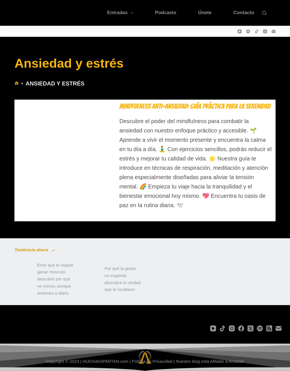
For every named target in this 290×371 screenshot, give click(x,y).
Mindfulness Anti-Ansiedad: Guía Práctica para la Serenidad (194, 106)
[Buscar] (264, 13)
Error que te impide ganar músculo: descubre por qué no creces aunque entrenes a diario (55, 279)
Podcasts (165, 12)
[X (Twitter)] (250, 328)
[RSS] (269, 328)
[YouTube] (240, 31)
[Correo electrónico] (274, 31)
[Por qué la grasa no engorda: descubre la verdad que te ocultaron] (90, 279)
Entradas (121, 13)
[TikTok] (257, 31)
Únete (205, 12)
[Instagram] (265, 31)
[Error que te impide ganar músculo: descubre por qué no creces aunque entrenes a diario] (22, 279)
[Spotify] (248, 31)
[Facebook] (241, 328)
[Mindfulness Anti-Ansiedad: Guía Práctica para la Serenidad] (65, 156)
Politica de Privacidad (152, 361)
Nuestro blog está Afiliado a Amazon (210, 361)
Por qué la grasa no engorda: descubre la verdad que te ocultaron (123, 279)
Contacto (243, 12)
